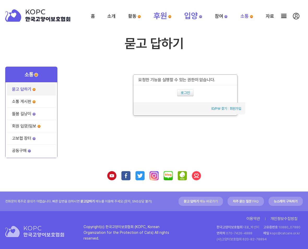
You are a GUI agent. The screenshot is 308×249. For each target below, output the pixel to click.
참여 (221, 16)
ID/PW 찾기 (219, 109)
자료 (270, 16)
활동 (134, 16)
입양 (193, 15)
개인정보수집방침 (284, 218)
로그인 (185, 93)
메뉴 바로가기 (201, 201)
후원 (162, 15)
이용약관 (253, 218)
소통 (246, 16)
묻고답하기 (87, 201)
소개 (111, 16)
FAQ (246, 201)
